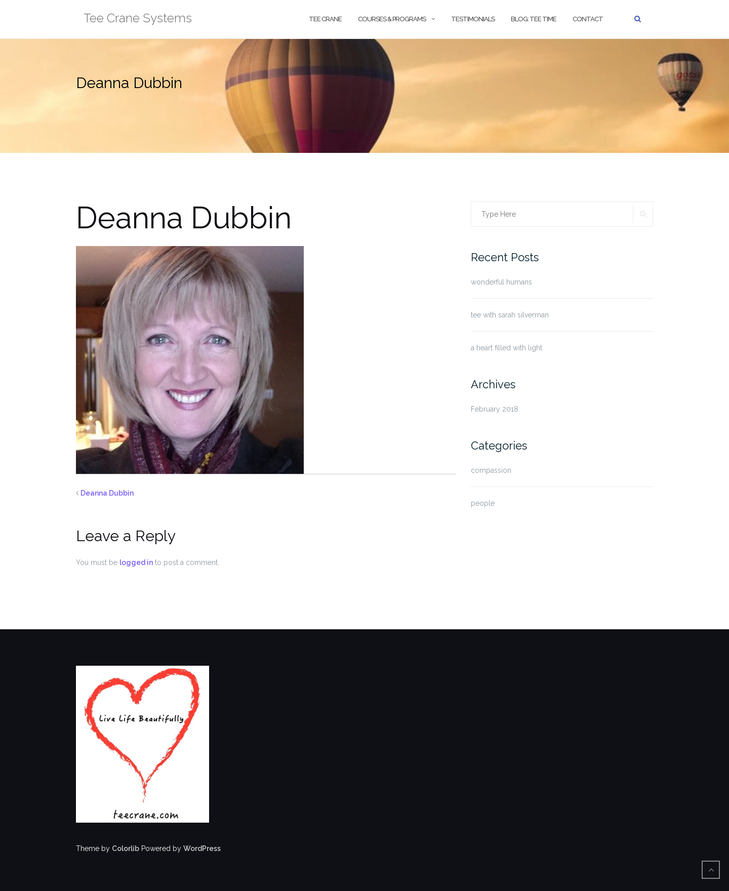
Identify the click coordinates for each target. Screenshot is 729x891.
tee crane (325, 19)
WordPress (202, 848)
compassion (491, 470)
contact (588, 19)
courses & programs (392, 19)
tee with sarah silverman (510, 315)
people (483, 503)
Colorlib (125, 848)
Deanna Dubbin (107, 493)
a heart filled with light (506, 348)
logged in (136, 562)
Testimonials (473, 19)
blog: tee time (533, 19)
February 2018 (494, 409)
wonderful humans (501, 282)
